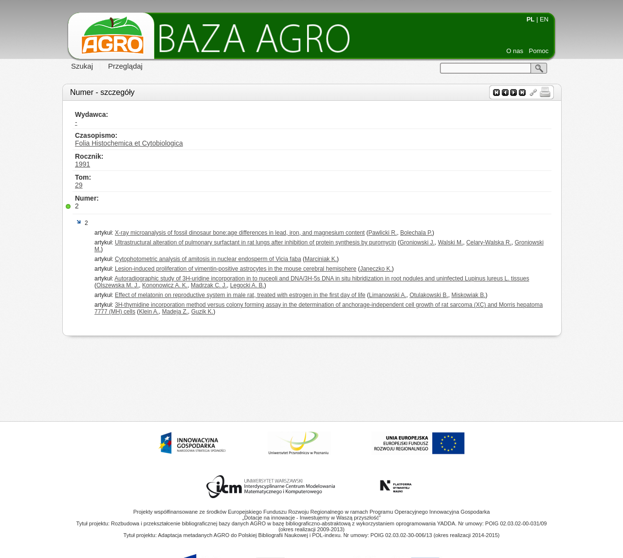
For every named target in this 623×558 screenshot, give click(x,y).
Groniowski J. (417, 242)
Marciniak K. (321, 259)
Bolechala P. (416, 232)
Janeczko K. (376, 268)
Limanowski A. (387, 295)
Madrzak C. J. (209, 285)
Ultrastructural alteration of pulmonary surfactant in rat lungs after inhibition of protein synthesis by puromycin (255, 242)
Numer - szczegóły (102, 92)
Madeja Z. (175, 311)
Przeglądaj (125, 66)
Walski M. (450, 242)
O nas (514, 51)
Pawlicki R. (382, 232)
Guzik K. (202, 311)
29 (79, 185)
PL (531, 19)
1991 (82, 164)
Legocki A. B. (247, 285)
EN (544, 19)
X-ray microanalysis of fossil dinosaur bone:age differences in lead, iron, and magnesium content (240, 232)
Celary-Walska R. (489, 242)
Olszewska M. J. (117, 285)
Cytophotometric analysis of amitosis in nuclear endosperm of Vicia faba (208, 259)
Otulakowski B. (428, 295)
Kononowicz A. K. (164, 285)
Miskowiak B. (468, 295)
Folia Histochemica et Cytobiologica (129, 143)
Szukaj (82, 66)
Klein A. (149, 311)
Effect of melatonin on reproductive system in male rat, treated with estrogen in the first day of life (240, 295)
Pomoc (539, 51)
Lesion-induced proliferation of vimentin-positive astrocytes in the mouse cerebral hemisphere (235, 268)
